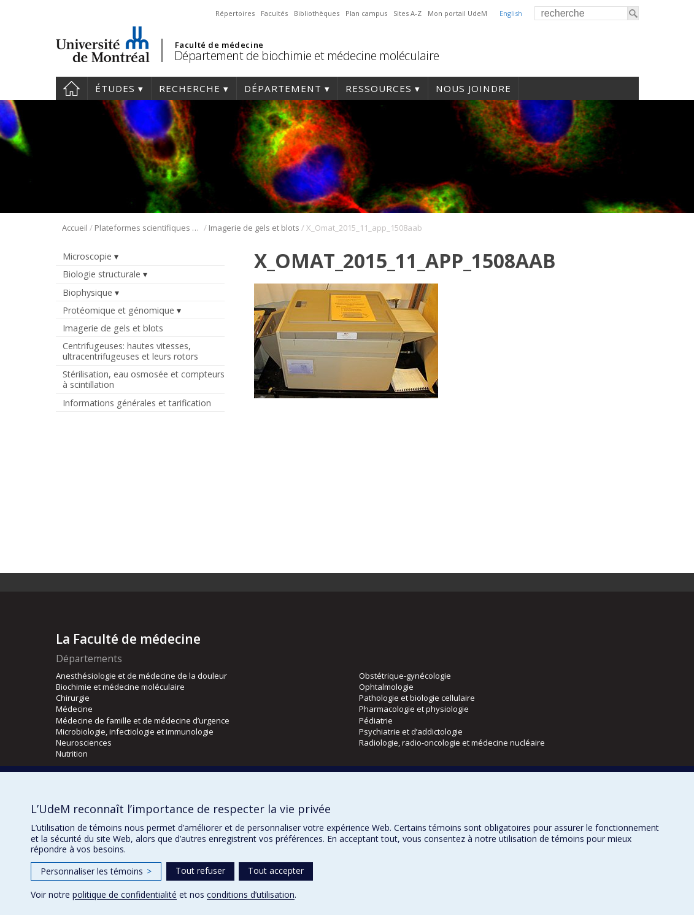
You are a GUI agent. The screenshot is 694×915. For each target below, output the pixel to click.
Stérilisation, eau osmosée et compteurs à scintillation (144, 379)
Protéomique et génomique (118, 310)
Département (283, 88)
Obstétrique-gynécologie (405, 675)
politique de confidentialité (124, 894)
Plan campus (366, 13)
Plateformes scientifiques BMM (148, 227)
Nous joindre (473, 88)
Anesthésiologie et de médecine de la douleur (141, 675)
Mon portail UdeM (457, 13)
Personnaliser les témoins (96, 871)
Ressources (378, 88)
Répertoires (235, 13)
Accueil (71, 88)
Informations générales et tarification (137, 403)
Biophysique (87, 292)
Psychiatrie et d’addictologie (411, 731)
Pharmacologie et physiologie (414, 708)
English (510, 13)
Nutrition (72, 753)
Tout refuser (200, 870)
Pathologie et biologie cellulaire (417, 697)
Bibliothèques (316, 13)
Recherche (189, 88)
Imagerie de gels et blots (254, 227)
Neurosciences (84, 742)
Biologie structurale (102, 274)
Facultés (274, 13)
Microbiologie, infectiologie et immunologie (135, 731)
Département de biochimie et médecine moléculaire (306, 55)
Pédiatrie (376, 720)
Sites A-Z (407, 13)
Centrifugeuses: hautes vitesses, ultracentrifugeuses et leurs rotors (130, 351)
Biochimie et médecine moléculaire (120, 686)
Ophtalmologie (386, 686)
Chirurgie (73, 697)
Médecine (74, 708)
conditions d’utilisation (251, 894)
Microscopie (87, 256)
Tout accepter (276, 870)
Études (115, 88)
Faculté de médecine (219, 44)
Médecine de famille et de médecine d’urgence (142, 720)
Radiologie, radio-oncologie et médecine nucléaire (452, 742)
